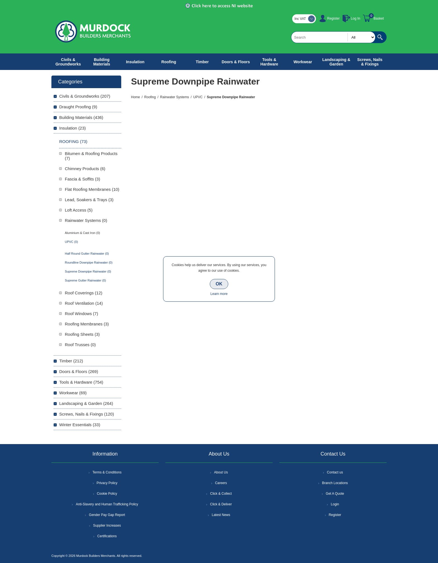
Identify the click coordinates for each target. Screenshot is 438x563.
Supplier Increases (107, 525)
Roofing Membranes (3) (87, 324)
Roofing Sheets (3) (82, 334)
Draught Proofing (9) (78, 106)
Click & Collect (221, 494)
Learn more (218, 294)
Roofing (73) (73, 141)
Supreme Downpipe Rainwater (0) (88, 271)
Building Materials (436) (81, 117)
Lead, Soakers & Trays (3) (89, 199)
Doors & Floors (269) (78, 371)
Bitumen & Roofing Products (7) (91, 156)
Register (333, 18)
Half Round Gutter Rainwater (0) (87, 253)
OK (219, 284)
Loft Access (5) (78, 210)
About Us (221, 472)
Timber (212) (71, 360)
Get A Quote (335, 494)
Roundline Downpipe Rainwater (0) (89, 262)
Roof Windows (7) (81, 313)
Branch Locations (335, 483)
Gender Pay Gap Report (107, 515)
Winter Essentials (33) (79, 424)
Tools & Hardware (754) (81, 382)
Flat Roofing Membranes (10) (92, 189)
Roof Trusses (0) (80, 344)
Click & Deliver (221, 504)
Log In (355, 18)
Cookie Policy (107, 494)
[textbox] (333, 37)
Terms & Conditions (107, 472)
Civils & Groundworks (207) (84, 96)
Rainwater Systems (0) (86, 220)
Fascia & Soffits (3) (82, 179)
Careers (221, 483)
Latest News (221, 515)
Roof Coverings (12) (83, 292)
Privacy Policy (107, 483)
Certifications (106, 536)
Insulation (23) (72, 128)
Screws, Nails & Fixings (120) (86, 414)
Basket (378, 18)
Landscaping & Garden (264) (86, 403)
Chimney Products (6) (85, 168)
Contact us (335, 472)
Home (135, 97)
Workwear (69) (73, 392)
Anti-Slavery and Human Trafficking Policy (107, 504)
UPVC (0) (71, 241)
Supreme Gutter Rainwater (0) (85, 280)
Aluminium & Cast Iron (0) (82, 232)
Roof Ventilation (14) (84, 303)
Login (335, 504)
